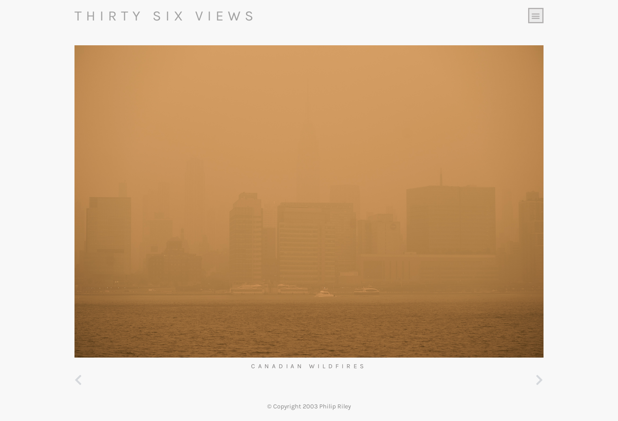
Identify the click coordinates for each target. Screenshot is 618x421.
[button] (536, 15)
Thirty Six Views (166, 15)
